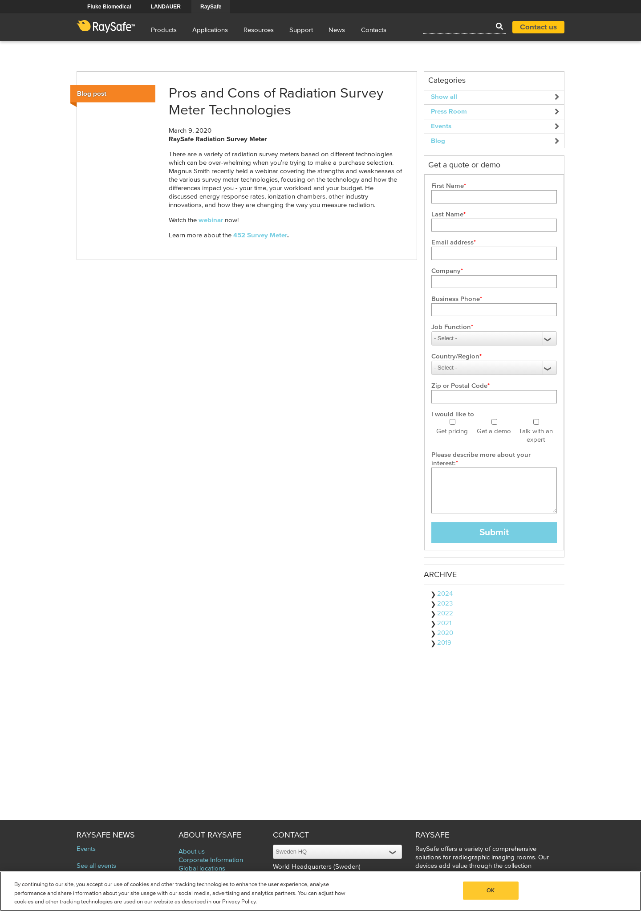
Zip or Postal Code (459, 385)
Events (441, 126)
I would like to (452, 414)
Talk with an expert (536, 435)
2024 (445, 593)
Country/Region (455, 356)
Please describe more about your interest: (481, 459)
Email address (452, 242)
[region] (320, 891)
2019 (444, 642)
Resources (258, 30)
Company (446, 271)
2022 (445, 613)
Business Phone (455, 299)
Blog (438, 141)
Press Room (449, 111)
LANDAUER (166, 7)
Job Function (451, 327)
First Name (447, 186)
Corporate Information (211, 860)
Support (301, 30)
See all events (96, 865)
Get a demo (494, 431)
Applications (210, 30)
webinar (211, 220)
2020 (445, 633)
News (337, 30)
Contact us (538, 27)
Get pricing (452, 431)
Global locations (202, 868)
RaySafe (210, 7)
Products (164, 30)
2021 (444, 623)
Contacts (373, 30)
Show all (444, 97)
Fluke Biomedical (109, 7)
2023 (445, 603)
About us (192, 851)
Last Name (447, 214)
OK (491, 890)
